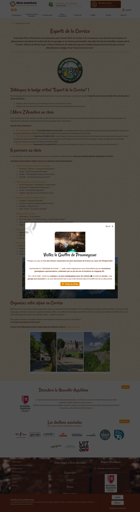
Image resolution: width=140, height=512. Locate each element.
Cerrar (110, 226)
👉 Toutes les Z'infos (70, 284)
